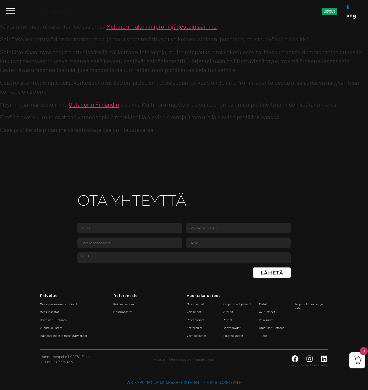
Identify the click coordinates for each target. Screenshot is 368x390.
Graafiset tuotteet (271, 328)
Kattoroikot (195, 328)
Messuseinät (195, 304)
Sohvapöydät (232, 328)
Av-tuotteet (267, 312)
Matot (263, 304)
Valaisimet (266, 320)
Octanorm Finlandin (94, 104)
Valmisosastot (196, 335)
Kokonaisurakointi (125, 304)
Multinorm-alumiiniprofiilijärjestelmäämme (161, 26)
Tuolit (263, 335)
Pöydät (227, 320)
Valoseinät (194, 312)
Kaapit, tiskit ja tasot (237, 304)
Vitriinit (228, 312)
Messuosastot (123, 312)
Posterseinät (195, 320)
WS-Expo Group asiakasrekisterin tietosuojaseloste (184, 382)
